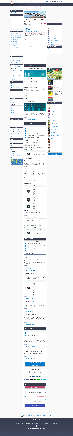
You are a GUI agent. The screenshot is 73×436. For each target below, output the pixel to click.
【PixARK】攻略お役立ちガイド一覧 (35, 362)
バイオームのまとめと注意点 (15, 66)
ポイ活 (59, 1)
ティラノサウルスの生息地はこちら (31, 358)
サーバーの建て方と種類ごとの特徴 (16, 29)
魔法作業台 (13, 108)
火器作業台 (13, 110)
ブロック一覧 (13, 125)
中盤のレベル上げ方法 (29, 44)
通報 (45, 390)
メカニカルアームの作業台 (15, 116)
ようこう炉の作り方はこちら (30, 268)
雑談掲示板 (13, 153)
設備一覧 (12, 102)
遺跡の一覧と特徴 (52, 34)
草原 (13, 77)
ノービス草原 (20, 70)
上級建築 (12, 136)
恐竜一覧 (12, 83)
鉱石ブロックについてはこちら (31, 270)
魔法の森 (13, 79)
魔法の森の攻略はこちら (30, 311)
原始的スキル (13, 133)
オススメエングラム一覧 (15, 129)
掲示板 (58, 6)
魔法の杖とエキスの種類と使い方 (16, 60)
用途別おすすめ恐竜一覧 (29, 28)
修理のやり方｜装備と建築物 (53, 40)
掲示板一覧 (13, 149)
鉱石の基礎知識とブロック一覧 (16, 37)
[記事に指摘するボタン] (41, 372)
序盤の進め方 (23, 6)
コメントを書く (34, 387)
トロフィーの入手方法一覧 (15, 27)
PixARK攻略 (15, 4)
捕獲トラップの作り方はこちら (31, 217)
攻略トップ (15, 6)
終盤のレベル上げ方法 (29, 46)
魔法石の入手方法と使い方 (15, 62)
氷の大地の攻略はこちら (30, 324)
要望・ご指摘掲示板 (14, 157)
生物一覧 (32, 6)
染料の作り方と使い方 (14, 41)
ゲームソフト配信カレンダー (46, 423)
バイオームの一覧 (52, 36)
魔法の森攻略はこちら (29, 298)
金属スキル (19, 133)
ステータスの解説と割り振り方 (16, 47)
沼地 (13, 75)
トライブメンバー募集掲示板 (15, 155)
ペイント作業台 (13, 114)
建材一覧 (12, 100)
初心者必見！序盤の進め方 (15, 33)
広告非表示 (54, 1)
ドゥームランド (13, 70)
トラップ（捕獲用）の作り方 (15, 43)
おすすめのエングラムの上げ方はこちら (32, 119)
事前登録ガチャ (28, 423)
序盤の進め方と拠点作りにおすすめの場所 (32, 31)
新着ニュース (55, 423)
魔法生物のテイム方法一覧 (15, 58)
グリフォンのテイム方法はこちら (31, 346)
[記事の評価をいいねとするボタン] (35, 372)
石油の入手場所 (51, 42)
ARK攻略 (49, 48)
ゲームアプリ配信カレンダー (36, 423)
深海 (19, 75)
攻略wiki (23, 423)
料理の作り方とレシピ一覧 (15, 39)
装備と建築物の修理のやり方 (15, 49)
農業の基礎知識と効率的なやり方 (54, 44)
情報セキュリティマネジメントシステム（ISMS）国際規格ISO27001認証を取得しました (37, 415)
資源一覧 (40, 6)
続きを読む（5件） (35, 405)
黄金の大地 (19, 72)
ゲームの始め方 (13, 16)
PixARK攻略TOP (35, 365)
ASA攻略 (49, 52)
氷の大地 (19, 77)
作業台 (12, 106)
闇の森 (14, 72)
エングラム (49, 6)
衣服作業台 (13, 112)
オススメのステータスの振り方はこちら (32, 84)
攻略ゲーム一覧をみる (54, 154)
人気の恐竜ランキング (29, 29)
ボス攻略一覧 (13, 145)
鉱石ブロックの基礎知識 (53, 38)
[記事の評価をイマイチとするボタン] (29, 372)
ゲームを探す (18, 423)
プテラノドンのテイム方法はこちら (31, 180)
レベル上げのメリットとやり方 (16, 45)
